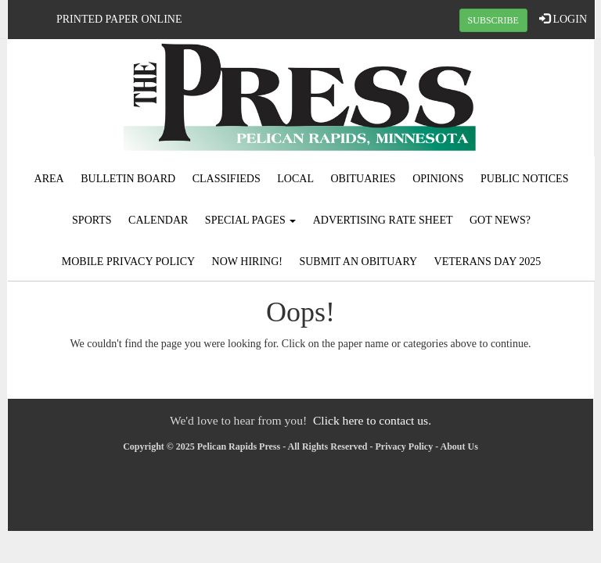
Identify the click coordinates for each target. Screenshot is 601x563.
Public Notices (524, 179)
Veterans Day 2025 (488, 261)
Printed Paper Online (119, 19)
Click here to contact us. (372, 420)
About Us (459, 446)
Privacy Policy (405, 446)
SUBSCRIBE (493, 20)
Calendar (158, 220)
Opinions (437, 179)
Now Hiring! (247, 261)
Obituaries (362, 179)
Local (295, 179)
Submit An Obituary (358, 261)
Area (49, 179)
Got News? (500, 220)
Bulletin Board (128, 179)
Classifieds (227, 179)
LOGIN (563, 19)
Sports (92, 220)
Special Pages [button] (250, 220)
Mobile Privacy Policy (128, 261)
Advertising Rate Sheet (383, 220)
